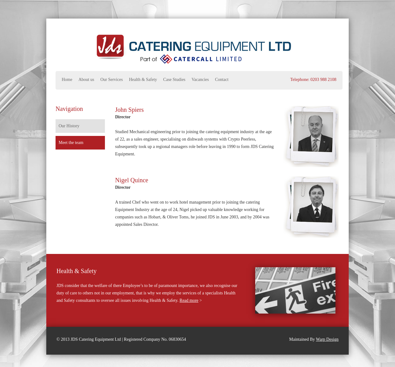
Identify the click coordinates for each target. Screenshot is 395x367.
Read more (189, 300)
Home (67, 79)
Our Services (111, 79)
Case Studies (174, 79)
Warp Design (327, 339)
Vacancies (200, 79)
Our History (69, 126)
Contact (222, 79)
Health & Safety (143, 79)
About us (86, 79)
